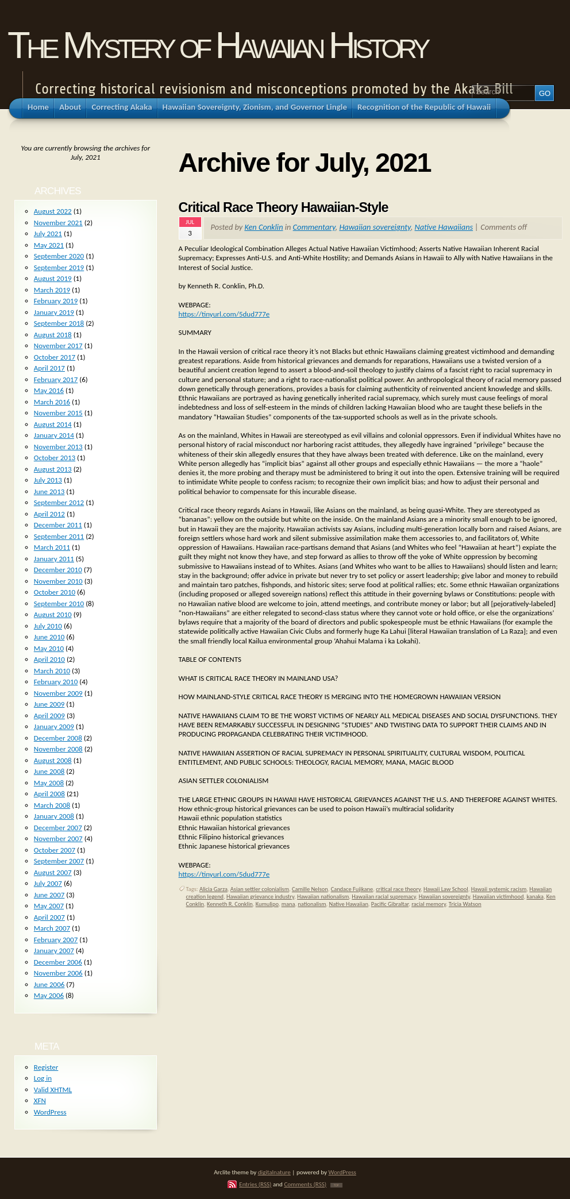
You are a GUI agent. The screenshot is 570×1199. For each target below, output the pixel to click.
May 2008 (49, 782)
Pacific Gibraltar (390, 904)
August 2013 (53, 469)
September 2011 (59, 536)
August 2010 (53, 614)
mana (288, 904)
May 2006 (49, 995)
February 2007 (56, 939)
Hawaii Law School (445, 889)
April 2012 (49, 514)
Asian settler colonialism (259, 889)
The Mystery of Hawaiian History (217, 45)
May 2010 (49, 648)
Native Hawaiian (348, 904)
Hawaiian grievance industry (260, 896)
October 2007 (54, 850)
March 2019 (52, 290)
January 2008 (54, 816)
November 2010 (58, 581)
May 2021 (49, 245)
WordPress (50, 1112)
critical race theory (398, 889)
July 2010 (48, 626)
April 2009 (49, 715)
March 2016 (52, 402)
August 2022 (53, 211)
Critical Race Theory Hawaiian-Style (283, 207)
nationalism (312, 904)
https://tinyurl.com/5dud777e (224, 314)
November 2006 (58, 973)
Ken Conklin (263, 227)
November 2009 (58, 693)
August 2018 (53, 334)
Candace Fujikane (352, 889)
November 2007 (58, 838)
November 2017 (58, 345)
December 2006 (58, 962)
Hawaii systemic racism (499, 889)
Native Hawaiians (443, 227)
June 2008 (49, 771)
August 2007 (53, 872)
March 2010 (52, 670)
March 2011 (52, 547)
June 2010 (49, 637)
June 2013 (49, 491)
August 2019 (53, 278)
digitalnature (274, 1172)
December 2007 (58, 827)
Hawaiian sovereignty (374, 227)
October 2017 (54, 357)
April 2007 (49, 917)
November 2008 (58, 749)
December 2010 (58, 569)
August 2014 (53, 424)
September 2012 (59, 502)
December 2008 (58, 738)
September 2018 (59, 323)
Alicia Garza (213, 889)
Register (46, 1067)
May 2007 (49, 905)
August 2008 (53, 760)
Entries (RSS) (255, 1184)
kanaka (534, 896)
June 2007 (49, 894)
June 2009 (49, 704)
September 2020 (59, 256)
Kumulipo (267, 904)
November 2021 (58, 222)
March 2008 (52, 805)
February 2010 (56, 681)
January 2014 (54, 435)
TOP (336, 1185)
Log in (43, 1078)
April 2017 (49, 368)
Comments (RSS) (305, 1184)
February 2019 (56, 300)
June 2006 (49, 984)
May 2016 (49, 390)
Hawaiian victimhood (498, 896)
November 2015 (58, 412)
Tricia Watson (465, 904)
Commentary (314, 227)
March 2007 (52, 928)
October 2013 (54, 457)
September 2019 (59, 267)
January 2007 (54, 950)
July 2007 (48, 883)
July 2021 (48, 233)
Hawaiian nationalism (323, 896)
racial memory (428, 904)
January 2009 (54, 726)
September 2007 (59, 861)
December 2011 (58, 525)
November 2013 (58, 446)
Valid (53, 1089)
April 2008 (49, 793)
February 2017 (56, 379)
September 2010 (59, 603)
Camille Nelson (310, 889)
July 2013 (48, 480)
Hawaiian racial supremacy (383, 896)
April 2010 (49, 659)
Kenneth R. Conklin (230, 904)
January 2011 (54, 558)
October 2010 (54, 592)
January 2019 (54, 312)
